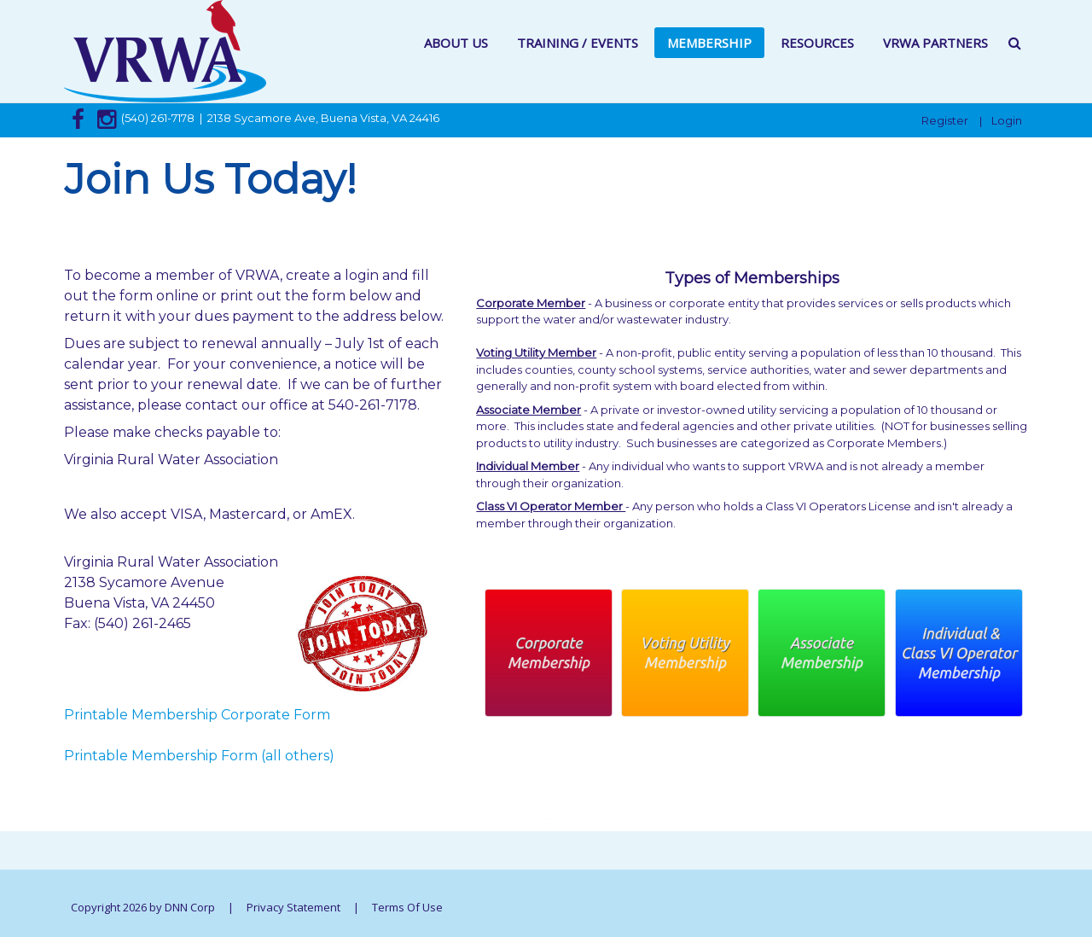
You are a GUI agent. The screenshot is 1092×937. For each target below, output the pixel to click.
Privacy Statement (293, 907)
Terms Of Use (407, 907)
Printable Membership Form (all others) (199, 756)
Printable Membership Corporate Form (197, 715)
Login (1006, 120)
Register (944, 120)
